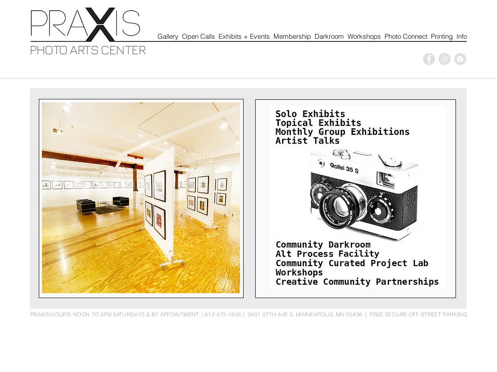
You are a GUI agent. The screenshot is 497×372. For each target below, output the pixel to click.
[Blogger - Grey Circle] (460, 59)
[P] (429, 59)
